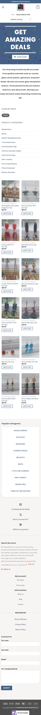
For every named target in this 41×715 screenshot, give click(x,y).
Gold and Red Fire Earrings (8, 246)
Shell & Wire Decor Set (29, 323)
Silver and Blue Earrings (30, 362)
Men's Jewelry (7, 159)
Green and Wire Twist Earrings (9, 323)
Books (4, 134)
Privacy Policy (20, 624)
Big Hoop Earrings (8, 362)
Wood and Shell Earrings (30, 284)
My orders (20, 580)
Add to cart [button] (7, 213)
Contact (20, 604)
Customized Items (8, 142)
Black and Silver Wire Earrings (29, 207)
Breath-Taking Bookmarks (11, 138)
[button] (3, 7)
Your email (20, 653)
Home (13, 14)
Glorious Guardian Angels (11, 151)
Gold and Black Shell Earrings (8, 400)
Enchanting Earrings (9, 146)
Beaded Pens (6, 129)
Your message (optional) (20, 676)
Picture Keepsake (8, 168)
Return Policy (20, 629)
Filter (5, 115)
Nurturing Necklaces (9, 164)
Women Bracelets (8, 172)
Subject (20, 662)
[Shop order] (20, 19)
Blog (20, 599)
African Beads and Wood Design (30, 400)
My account (20, 585)
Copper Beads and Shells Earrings (10, 285)
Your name (20, 643)
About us (20, 594)
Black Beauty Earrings (29, 245)
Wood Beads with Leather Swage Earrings (10, 207)
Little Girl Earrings (8, 155)
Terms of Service (21, 619)
